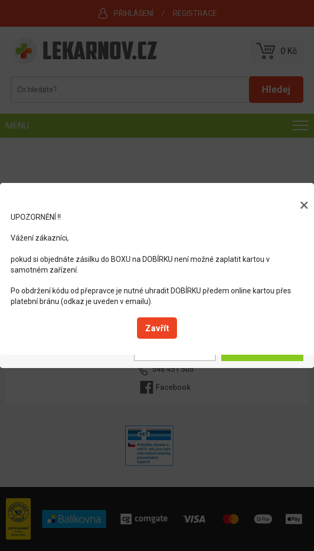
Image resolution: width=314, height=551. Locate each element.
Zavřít (157, 328)
